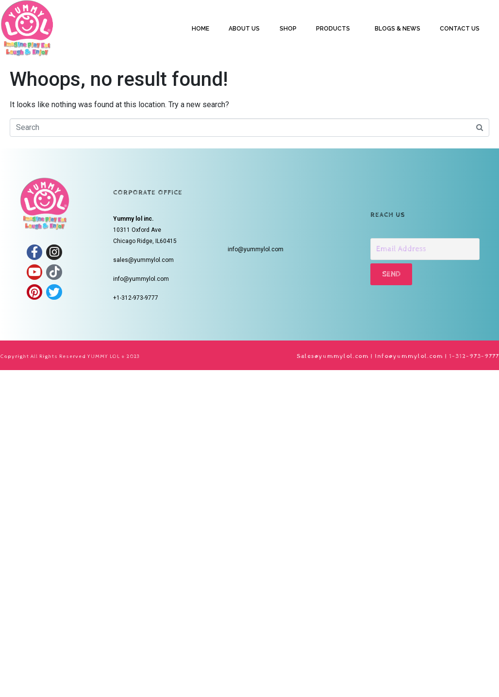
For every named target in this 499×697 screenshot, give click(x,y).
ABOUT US (244, 28)
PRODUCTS (333, 28)
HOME (200, 28)
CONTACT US (460, 28)
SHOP (288, 28)
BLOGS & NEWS (397, 28)
